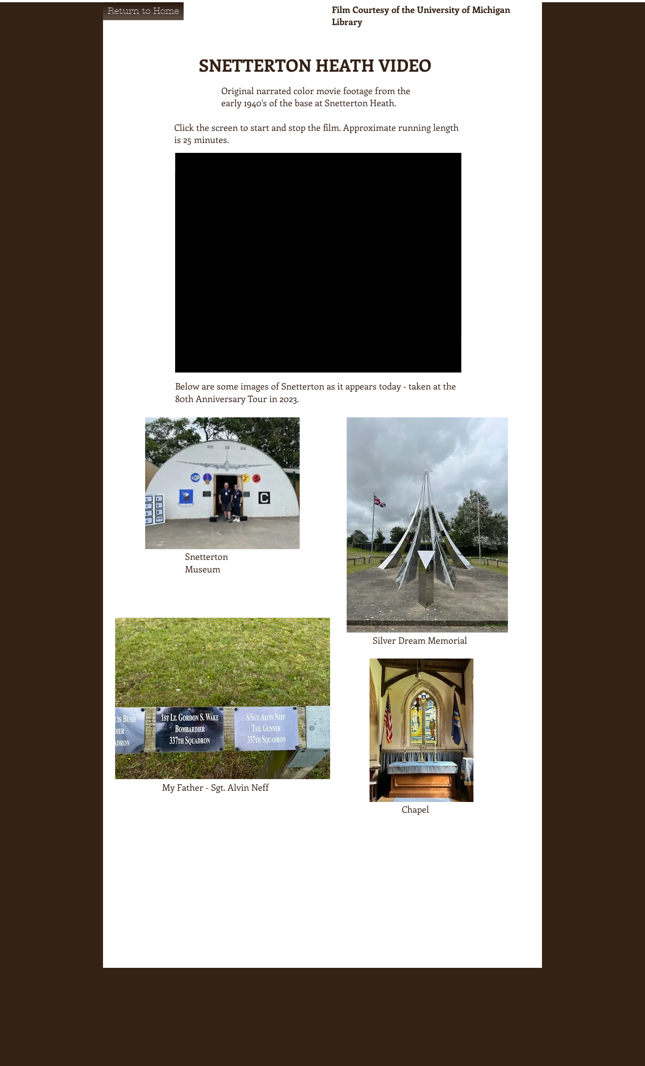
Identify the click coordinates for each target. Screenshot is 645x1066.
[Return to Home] (143, 11)
